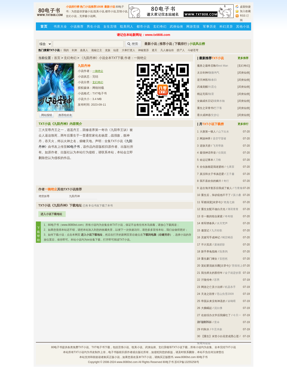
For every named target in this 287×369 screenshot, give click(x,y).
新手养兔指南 (209, 251)
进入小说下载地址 (51, 214)
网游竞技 (193, 26)
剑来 (74, 50)
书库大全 (60, 26)
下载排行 (180, 44)
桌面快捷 (245, 6)
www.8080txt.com (127, 362)
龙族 (107, 50)
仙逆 (116, 50)
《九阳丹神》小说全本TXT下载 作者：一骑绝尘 (113, 58)
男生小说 (93, 26)
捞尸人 (181, 50)
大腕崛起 (206, 308)
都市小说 (143, 26)
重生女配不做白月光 (213, 209)
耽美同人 (126, 26)
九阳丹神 (74, 196)
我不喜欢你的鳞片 (210, 180)
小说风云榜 (197, 44)
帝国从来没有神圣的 (213, 301)
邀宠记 (205, 230)
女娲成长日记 (205, 100)
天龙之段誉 (208, 293)
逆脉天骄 (205, 145)
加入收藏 (245, 11)
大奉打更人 (128, 50)
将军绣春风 (208, 223)
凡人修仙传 (167, 50)
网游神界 (205, 138)
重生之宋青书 (205, 108)
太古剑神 (202, 72)
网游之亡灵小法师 (212, 287)
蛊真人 (84, 50)
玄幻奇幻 (160, 26)
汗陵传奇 (206, 279)
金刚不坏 (206, 322)
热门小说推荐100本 (91, 6)
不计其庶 (206, 244)
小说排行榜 (72, 6)
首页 (57, 58)
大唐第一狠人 (208, 131)
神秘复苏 (143, 50)
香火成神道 (204, 115)
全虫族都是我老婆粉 (212, 166)
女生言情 (110, 26)
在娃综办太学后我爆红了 (216, 315)
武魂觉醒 (202, 86)
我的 (66, 50)
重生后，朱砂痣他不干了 (216, 195)
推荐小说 (165, 44)
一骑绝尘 (97, 71)
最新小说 (109, 6)
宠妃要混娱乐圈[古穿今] (215, 265)
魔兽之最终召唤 (206, 65)
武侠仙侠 (176, 26)
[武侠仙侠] (243, 72)
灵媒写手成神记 (210, 237)
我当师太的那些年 (212, 272)
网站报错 (46, 115)
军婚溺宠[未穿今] (211, 202)
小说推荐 (77, 26)
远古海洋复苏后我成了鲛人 (216, 188)
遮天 (154, 50)
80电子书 (56, 347)
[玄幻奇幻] (243, 65)
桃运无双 (202, 94)
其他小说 (243, 26)
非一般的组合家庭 (212, 216)
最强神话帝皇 (208, 152)
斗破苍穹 (193, 50)
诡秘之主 (96, 50)
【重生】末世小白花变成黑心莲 (220, 336)
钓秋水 (205, 329)
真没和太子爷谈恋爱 (212, 174)
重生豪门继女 (209, 258)
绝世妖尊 (44, 196)
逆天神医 (202, 79)
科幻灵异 (226, 26)
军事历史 (209, 26)
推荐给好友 (65, 115)
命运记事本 (206, 159)
